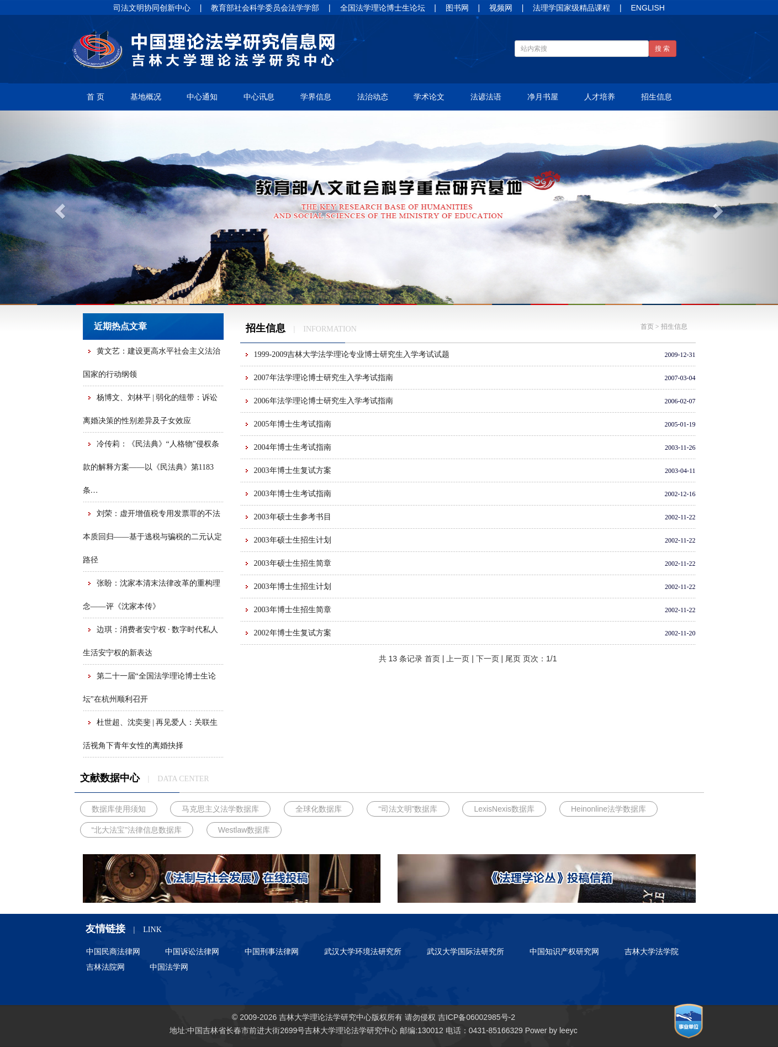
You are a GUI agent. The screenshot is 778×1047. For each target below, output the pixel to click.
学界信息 (315, 96)
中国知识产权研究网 (564, 951)
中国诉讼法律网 (192, 951)
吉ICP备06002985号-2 (476, 1017)
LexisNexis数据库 (504, 808)
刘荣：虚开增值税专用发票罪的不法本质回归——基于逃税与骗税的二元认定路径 (152, 536)
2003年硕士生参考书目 (292, 517)
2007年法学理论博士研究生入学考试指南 (323, 377)
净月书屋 (542, 96)
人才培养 (599, 96)
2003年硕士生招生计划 (292, 540)
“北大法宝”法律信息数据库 (137, 829)
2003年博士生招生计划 (292, 586)
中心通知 (202, 96)
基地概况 (145, 96)
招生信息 (656, 96)
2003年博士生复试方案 (292, 470)
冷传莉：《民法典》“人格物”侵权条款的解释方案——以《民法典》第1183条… (151, 467)
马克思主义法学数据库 (220, 808)
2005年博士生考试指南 (292, 424)
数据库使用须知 (119, 808)
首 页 (95, 96)
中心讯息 (259, 96)
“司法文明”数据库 (407, 808)
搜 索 (662, 48)
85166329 (506, 1030)
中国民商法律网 (113, 951)
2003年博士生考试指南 (292, 494)
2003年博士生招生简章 (292, 610)
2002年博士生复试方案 (292, 633)
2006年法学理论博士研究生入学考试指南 (323, 401)
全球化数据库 (318, 808)
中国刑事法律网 (272, 951)
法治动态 (372, 96)
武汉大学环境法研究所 (362, 951)
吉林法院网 (105, 966)
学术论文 (429, 96)
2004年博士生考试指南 (292, 447)
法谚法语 (485, 96)
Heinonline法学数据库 (608, 808)
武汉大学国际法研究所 (465, 951)
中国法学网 (169, 966)
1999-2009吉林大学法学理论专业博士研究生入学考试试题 (352, 354)
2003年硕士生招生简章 (292, 563)
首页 (647, 326)
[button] (58, 208)
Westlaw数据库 (244, 829)
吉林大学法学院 (651, 951)
